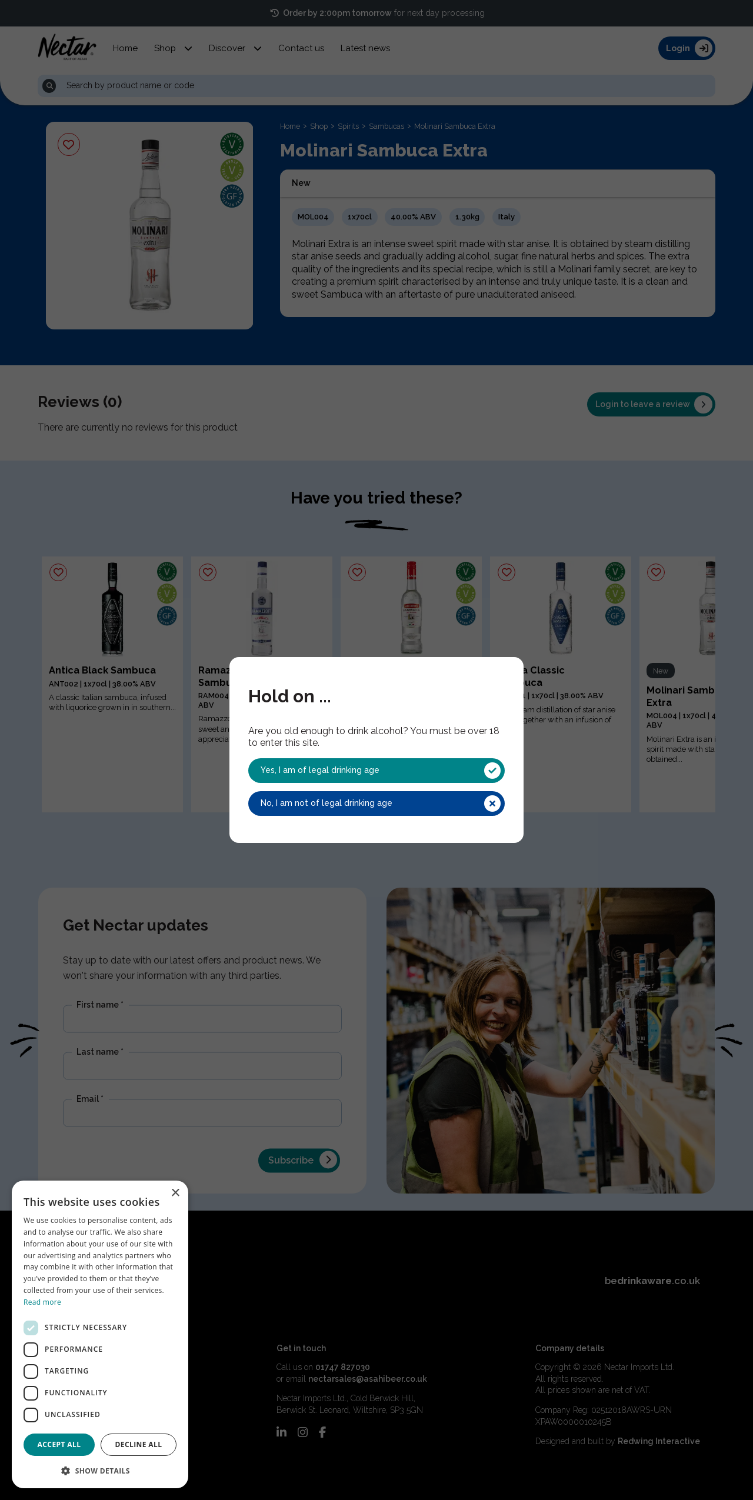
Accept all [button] (59, 1444)
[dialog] (100, 1334)
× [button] (175, 1193)
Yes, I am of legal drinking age (381, 770)
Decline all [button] (138, 1444)
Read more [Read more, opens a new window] (42, 1302)
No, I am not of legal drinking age (381, 803)
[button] (100, 1470)
